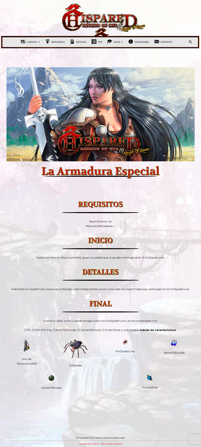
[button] (190, 42)
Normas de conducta (111, 443)
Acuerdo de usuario (88, 443)
